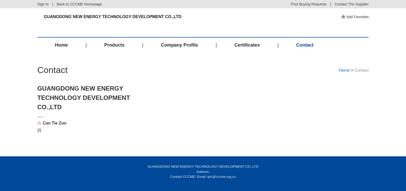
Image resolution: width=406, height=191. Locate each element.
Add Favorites (355, 16)
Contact (305, 45)
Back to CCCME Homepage (79, 4)
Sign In (43, 4)
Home (61, 45)
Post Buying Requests (309, 4)
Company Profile (179, 45)
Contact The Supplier (352, 4)
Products (114, 45)
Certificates (247, 45)
